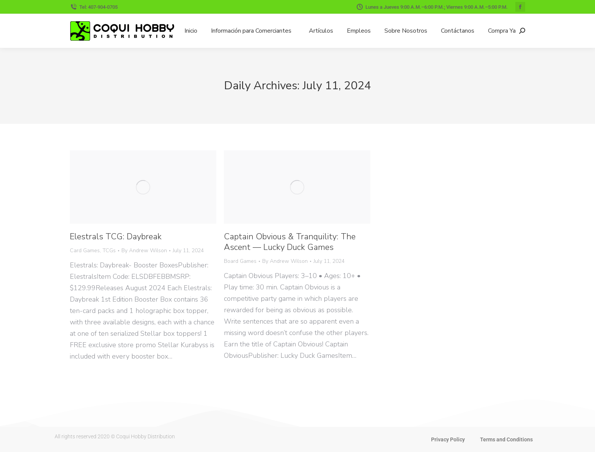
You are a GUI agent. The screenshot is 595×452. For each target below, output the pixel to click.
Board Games (240, 261)
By (144, 250)
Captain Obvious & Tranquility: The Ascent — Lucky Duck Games (290, 242)
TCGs (109, 250)
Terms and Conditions (506, 439)
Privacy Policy (448, 439)
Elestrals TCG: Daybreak (116, 236)
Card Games (85, 250)
